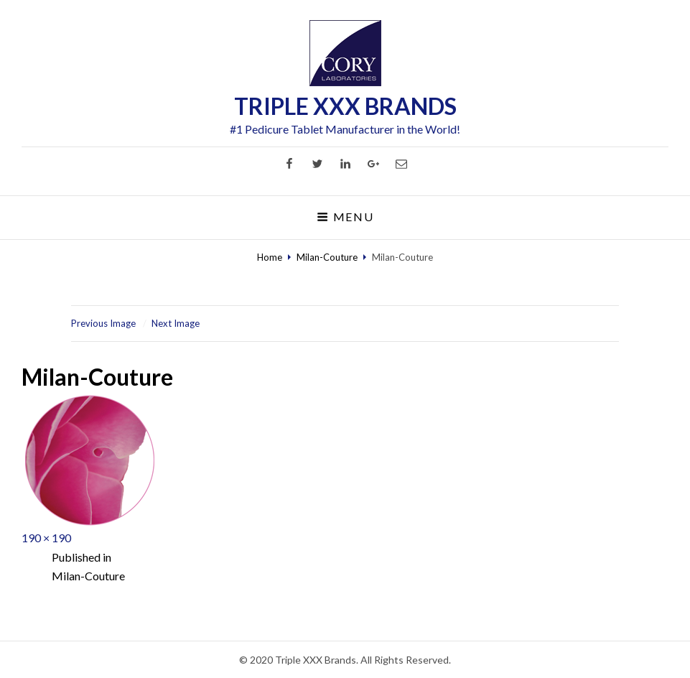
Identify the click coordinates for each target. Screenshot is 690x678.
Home (269, 257)
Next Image (175, 323)
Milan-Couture (327, 257)
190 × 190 (46, 537)
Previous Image (103, 323)
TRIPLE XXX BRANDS (345, 106)
